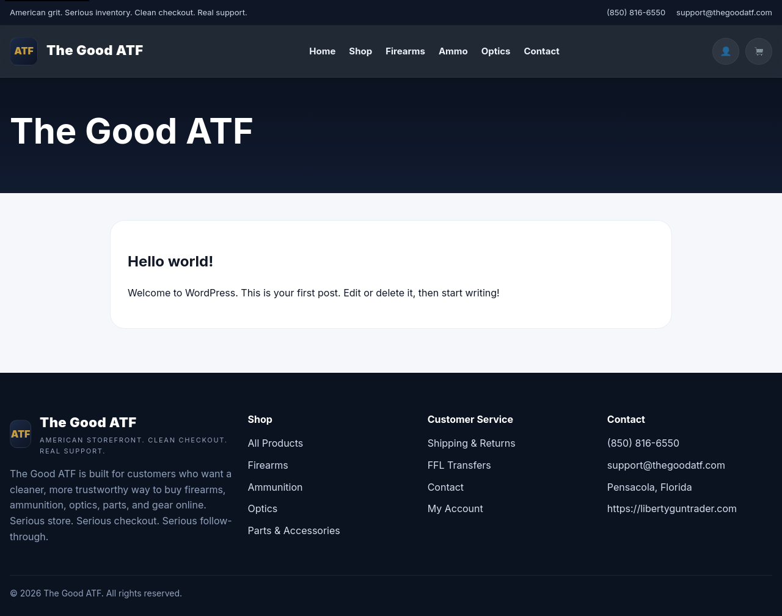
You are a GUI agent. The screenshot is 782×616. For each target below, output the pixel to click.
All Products (276, 443)
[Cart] (758, 51)
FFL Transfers (459, 465)
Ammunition (275, 487)
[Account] (725, 51)
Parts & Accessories (294, 530)
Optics (496, 51)
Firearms (405, 51)
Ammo (453, 51)
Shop (360, 51)
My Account (455, 508)
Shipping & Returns (472, 443)
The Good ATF (95, 50)
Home (322, 51)
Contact (541, 51)
